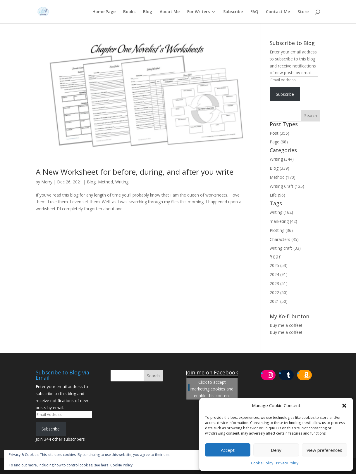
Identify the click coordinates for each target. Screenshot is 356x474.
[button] (344, 406)
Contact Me (278, 12)
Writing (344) (282, 159)
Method (105, 182)
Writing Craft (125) (287, 186)
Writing (121, 182)
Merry (46, 182)
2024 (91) (279, 274)
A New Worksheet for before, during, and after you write (134, 171)
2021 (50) (279, 301)
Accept (228, 450)
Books (129, 12)
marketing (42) (283, 221)
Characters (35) (284, 239)
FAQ (254, 12)
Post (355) (279, 133)
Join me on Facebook (212, 372)
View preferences (324, 450)
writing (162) (281, 212)
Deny (276, 450)
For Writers (198, 12)
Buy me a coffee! (286, 332)
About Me (170, 12)
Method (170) (282, 177)
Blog (147, 12)
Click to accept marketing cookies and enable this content (211, 388)
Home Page (104, 12)
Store (303, 12)
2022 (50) (279, 292)
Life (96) (277, 195)
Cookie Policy (262, 463)
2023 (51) (279, 283)
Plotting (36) (281, 230)
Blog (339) (279, 168)
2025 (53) (279, 265)
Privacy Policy (287, 463)
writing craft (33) (285, 248)
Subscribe (233, 12)
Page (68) (279, 142)
